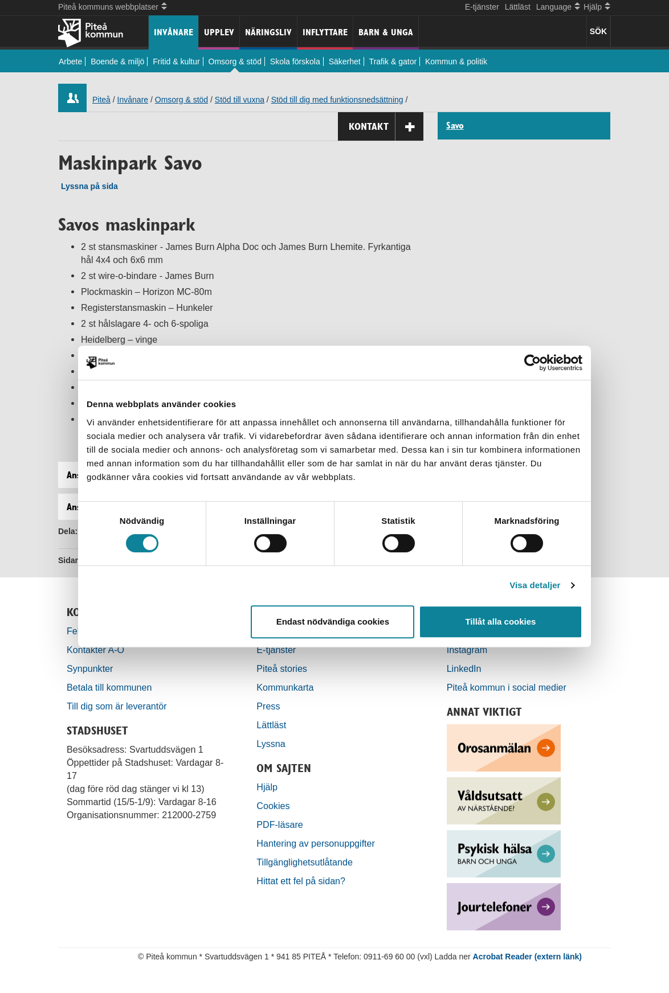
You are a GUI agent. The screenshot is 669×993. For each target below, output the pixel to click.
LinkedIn (464, 668)
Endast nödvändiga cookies (332, 621)
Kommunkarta (284, 687)
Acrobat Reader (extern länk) (527, 956)
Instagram (467, 650)
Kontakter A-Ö (95, 650)
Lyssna (270, 743)
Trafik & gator (393, 61)
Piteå (101, 99)
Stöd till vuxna (239, 99)
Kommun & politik (456, 61)
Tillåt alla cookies (500, 621)
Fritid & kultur (176, 61)
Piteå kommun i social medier (506, 687)
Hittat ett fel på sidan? (300, 881)
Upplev (219, 32)
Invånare (173, 32)
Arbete (70, 61)
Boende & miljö (117, 61)
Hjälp (267, 787)
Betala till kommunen (109, 687)
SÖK (598, 31)
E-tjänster (482, 6)
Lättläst (518, 6)
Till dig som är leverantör (118, 706)
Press (268, 706)
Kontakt (386, 127)
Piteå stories (281, 668)
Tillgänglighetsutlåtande (304, 862)
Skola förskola (295, 61)
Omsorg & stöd (235, 61)
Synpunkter (90, 668)
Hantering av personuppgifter (315, 843)
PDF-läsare (279, 824)
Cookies (272, 806)
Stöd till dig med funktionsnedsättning (337, 99)
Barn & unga (385, 32)
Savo (455, 126)
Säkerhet (345, 61)
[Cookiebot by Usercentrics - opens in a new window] (532, 362)
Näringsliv (268, 32)
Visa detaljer (534, 585)
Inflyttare (325, 32)
